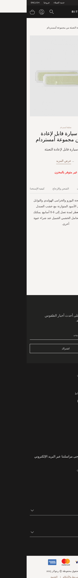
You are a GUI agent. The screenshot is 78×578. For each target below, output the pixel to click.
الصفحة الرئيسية (66, 23)
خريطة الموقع (66, 413)
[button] (35, 510)
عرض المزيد (37, 161)
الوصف (71, 188)
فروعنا (20, 2)
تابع (73, 545)
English (8, 2)
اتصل (71, 388)
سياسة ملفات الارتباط (61, 393)
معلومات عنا (67, 427)
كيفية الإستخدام (10, 188)
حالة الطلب (68, 432)
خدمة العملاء (32, 2)
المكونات (55, 188)
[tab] (69, 187)
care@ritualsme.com (62, 470)
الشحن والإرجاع (34, 188)
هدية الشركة (67, 446)
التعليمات (69, 384)
